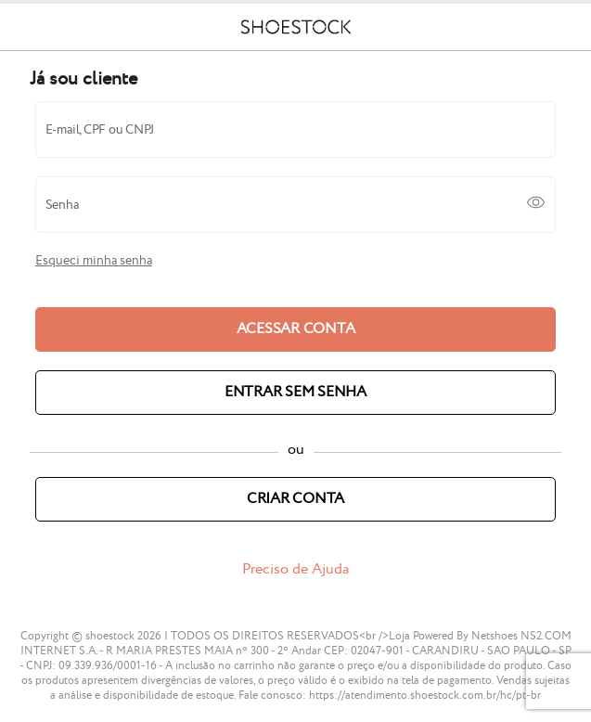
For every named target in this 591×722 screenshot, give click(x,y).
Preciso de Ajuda (295, 569)
